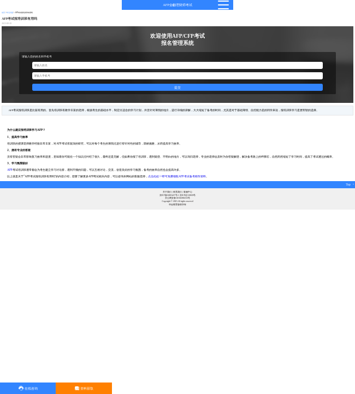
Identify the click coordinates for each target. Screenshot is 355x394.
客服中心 (188, 192)
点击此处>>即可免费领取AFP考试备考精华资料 (176, 176)
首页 (3, 12)
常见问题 (10, 12)
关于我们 (167, 192)
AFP (9, 169)
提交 (177, 87)
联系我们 (177, 192)
